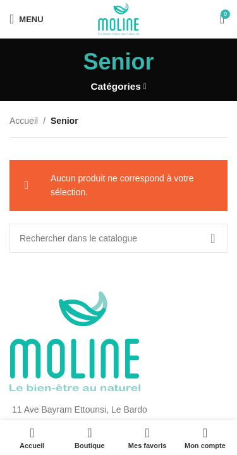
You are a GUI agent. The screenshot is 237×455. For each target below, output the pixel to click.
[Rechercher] (118, 238)
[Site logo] (119, 18)
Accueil (23, 121)
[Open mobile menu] (26, 19)
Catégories (115, 86)
